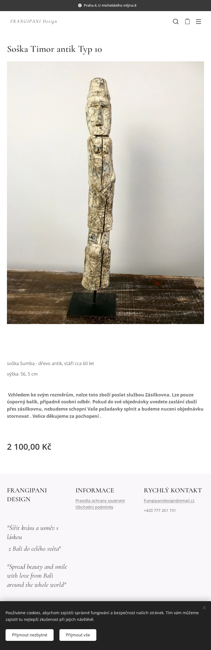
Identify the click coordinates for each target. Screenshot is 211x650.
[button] (176, 21)
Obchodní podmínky (94, 506)
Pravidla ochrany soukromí (100, 500)
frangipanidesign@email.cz (169, 500)
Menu (198, 21)
